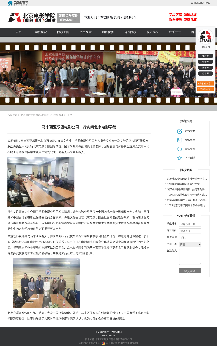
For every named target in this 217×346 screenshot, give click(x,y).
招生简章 (86, 32)
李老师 (205, 61)
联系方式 (175, 32)
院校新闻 (63, 32)
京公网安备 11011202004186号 (120, 343)
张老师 (205, 56)
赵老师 (205, 73)
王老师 (205, 67)
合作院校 (130, 32)
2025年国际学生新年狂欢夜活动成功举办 (190, 200)
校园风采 (153, 32)
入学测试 (186, 157)
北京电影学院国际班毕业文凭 (183, 184)
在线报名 (186, 131)
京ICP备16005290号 (89, 343)
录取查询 (186, 148)
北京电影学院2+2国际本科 (35, 114)
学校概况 (41, 32)
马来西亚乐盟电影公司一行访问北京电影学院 (192, 194)
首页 (19, 32)
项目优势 (108, 32)
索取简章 (186, 140)
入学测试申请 (204, 89)
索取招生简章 (204, 83)
